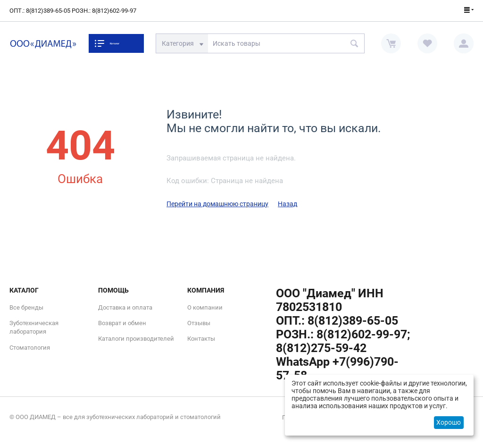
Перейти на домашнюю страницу (217, 204)
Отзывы (198, 323)
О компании (205, 307)
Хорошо (448, 422)
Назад (287, 204)
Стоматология (29, 347)
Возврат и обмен (122, 323)
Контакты (201, 338)
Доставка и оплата (125, 307)
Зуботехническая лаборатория (33, 327)
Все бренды (26, 307)
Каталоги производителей (136, 338)
